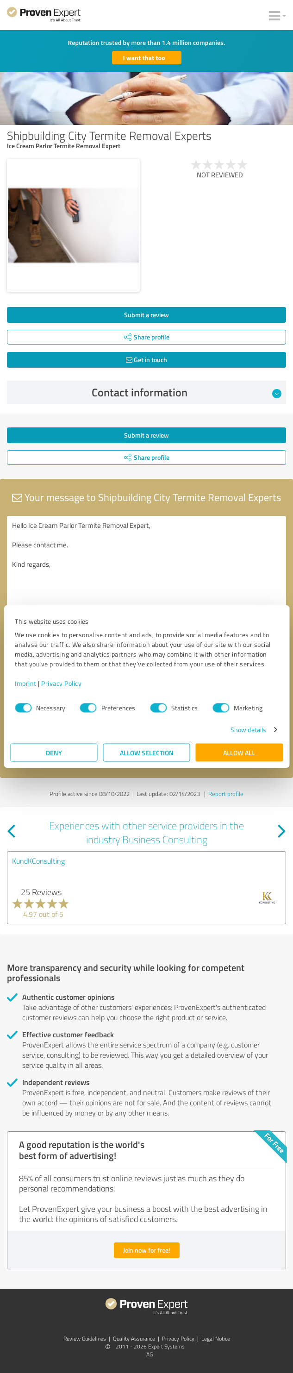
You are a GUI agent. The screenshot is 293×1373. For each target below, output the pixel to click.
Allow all (239, 752)
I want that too (144, 58)
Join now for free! (146, 1250)
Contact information (186, 392)
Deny (54, 752)
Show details (248, 729)
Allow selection (147, 752)
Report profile (225, 794)
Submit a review (146, 314)
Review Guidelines (84, 1338)
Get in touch (146, 359)
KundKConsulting (38, 861)
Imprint (26, 683)
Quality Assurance (134, 1338)
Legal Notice (215, 1338)
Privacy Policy (61, 683)
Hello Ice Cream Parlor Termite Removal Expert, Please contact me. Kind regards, (146, 568)
